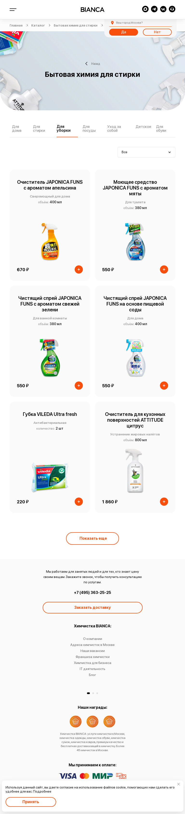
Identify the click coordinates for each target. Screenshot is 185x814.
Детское (143, 127)
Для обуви (161, 129)
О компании (92, 639)
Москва (129, 22)
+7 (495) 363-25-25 (92, 592)
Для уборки (64, 129)
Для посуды (89, 129)
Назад (92, 63)
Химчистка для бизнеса (92, 663)
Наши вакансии (92, 651)
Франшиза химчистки (93, 657)
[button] (88, 693)
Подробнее (42, 791)
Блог (92, 675)
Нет (157, 32)
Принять (30, 802)
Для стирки (39, 129)
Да (123, 32)
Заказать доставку (92, 607)
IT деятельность (92, 669)
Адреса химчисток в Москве (92, 645)
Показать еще (93, 538)
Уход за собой (114, 129)
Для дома (16, 129)
